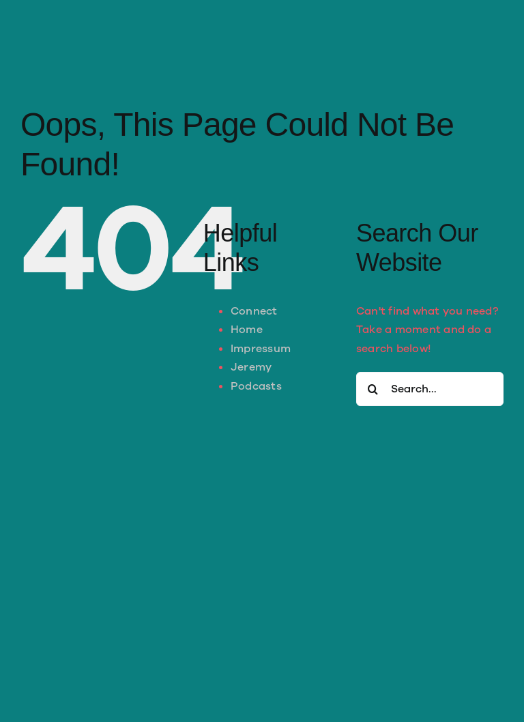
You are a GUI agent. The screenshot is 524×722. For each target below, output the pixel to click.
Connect (254, 311)
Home (247, 329)
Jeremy (251, 367)
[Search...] (430, 389)
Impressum (261, 348)
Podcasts (256, 386)
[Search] (373, 389)
